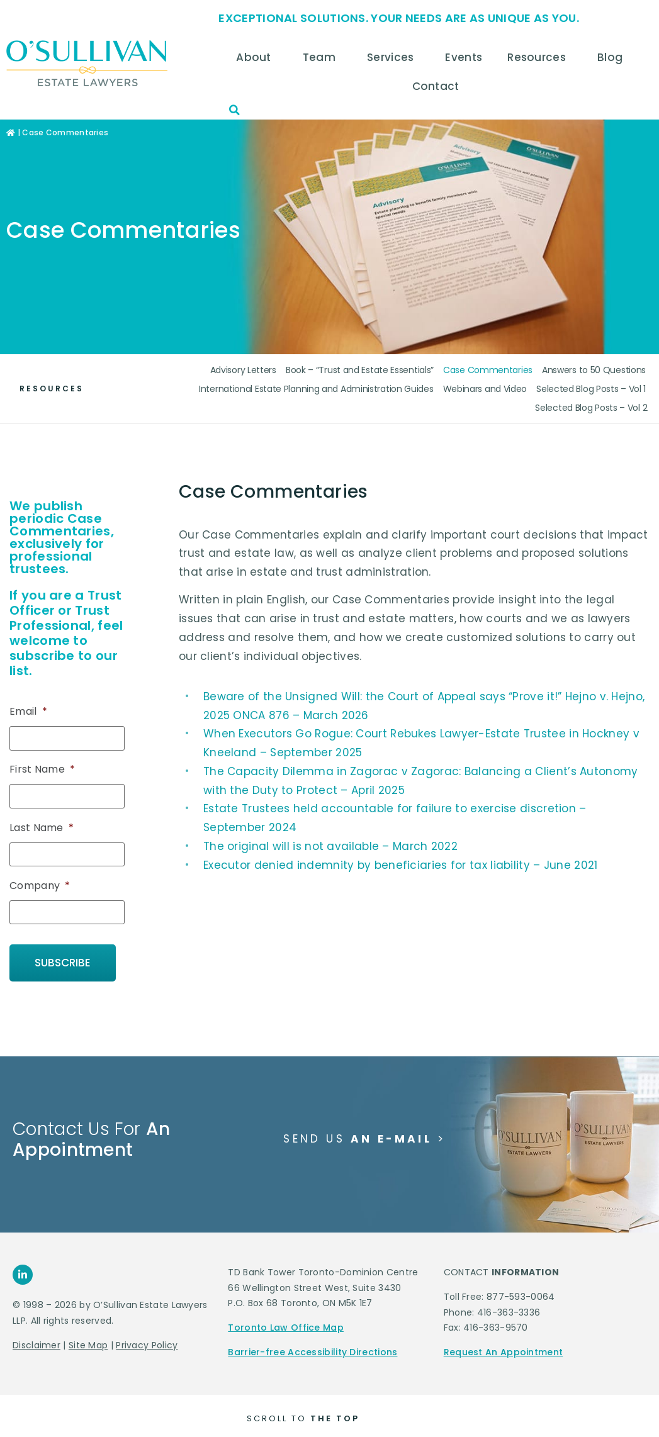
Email (28, 711)
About (257, 57)
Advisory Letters (243, 370)
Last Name (41, 827)
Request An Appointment (503, 1347)
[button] (234, 110)
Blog (613, 57)
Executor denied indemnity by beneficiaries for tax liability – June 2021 (400, 865)
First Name (42, 769)
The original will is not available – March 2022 (330, 846)
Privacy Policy (146, 1340)
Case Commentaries (487, 370)
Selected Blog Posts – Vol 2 (591, 407)
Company (39, 884)
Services (393, 57)
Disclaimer (36, 1340)
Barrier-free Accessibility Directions (312, 1347)
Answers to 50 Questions (594, 370)
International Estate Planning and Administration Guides (316, 389)
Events (463, 57)
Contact (439, 86)
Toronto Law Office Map (286, 1323)
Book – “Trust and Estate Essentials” (360, 370)
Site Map (88, 1340)
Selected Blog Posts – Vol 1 (591, 389)
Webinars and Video (485, 389)
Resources (539, 57)
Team (322, 57)
